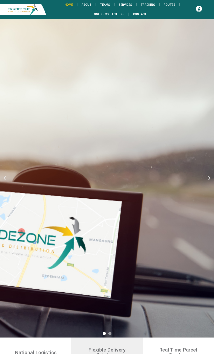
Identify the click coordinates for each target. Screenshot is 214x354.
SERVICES (125, 4)
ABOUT (86, 4)
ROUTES (169, 4)
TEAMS (105, 4)
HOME (69, 4)
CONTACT (140, 14)
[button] (4, 178)
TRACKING (148, 4)
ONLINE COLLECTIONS (109, 14)
